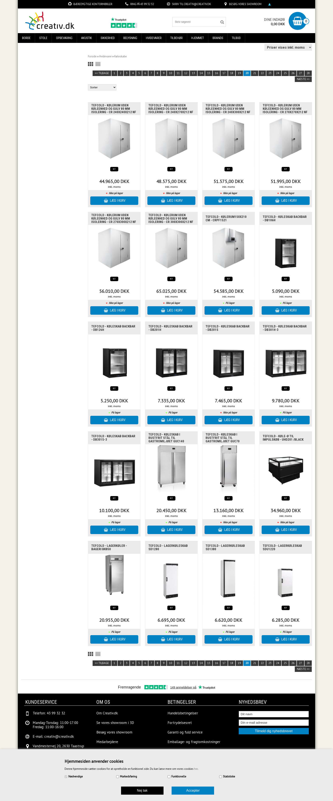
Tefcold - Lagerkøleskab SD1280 (168, 547)
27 (300, 73)
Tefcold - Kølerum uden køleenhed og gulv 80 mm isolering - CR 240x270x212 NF (170, 108)
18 (231, 73)
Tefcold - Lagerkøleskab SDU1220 (282, 547)
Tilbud (236, 38)
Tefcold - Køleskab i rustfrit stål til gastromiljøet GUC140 (166, 438)
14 (201, 73)
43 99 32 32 (147, 4)
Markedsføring (128, 776)
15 (208, 73)
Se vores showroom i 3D (115, 722)
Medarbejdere (107, 741)
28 (308, 73)
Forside (92, 56)
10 (170, 73)
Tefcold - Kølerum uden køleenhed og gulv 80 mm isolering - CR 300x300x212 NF (170, 218)
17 (224, 73)
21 (254, 73)
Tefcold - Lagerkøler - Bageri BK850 (109, 547)
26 (292, 73)
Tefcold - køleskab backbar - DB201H (170, 328)
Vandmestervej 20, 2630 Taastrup (58, 746)
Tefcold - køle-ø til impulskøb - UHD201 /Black (283, 437)
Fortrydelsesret (180, 722)
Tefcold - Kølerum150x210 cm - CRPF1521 (226, 218)
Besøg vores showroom (245, 4)
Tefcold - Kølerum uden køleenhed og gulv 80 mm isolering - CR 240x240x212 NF (113, 108)
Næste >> (303, 79)
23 (269, 73)
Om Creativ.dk (107, 713)
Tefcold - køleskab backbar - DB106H (285, 218)
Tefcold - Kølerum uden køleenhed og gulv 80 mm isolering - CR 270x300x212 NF (113, 218)
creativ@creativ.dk (197, 4)
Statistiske (229, 776)
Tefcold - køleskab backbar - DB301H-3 (285, 328)
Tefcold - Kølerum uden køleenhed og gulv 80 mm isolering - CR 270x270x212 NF (285, 108)
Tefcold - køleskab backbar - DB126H (113, 328)
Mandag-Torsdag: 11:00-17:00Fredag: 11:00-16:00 (55, 724)
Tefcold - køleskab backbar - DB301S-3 (113, 437)
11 (178, 73)
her (196, 769)
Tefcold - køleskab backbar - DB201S (228, 328)
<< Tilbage (102, 73)
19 (239, 73)
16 (216, 73)
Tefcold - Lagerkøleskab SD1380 (225, 547)
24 (277, 73)
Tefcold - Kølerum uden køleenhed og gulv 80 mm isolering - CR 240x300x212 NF (228, 108)
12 (185, 73)
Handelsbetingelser (183, 713)
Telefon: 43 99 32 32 (49, 713)
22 (262, 73)
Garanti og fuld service (185, 732)
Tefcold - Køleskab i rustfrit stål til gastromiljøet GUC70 (223, 438)
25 (285, 73)
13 (193, 73)
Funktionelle (178, 776)
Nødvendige (75, 776)
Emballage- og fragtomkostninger (194, 741)
